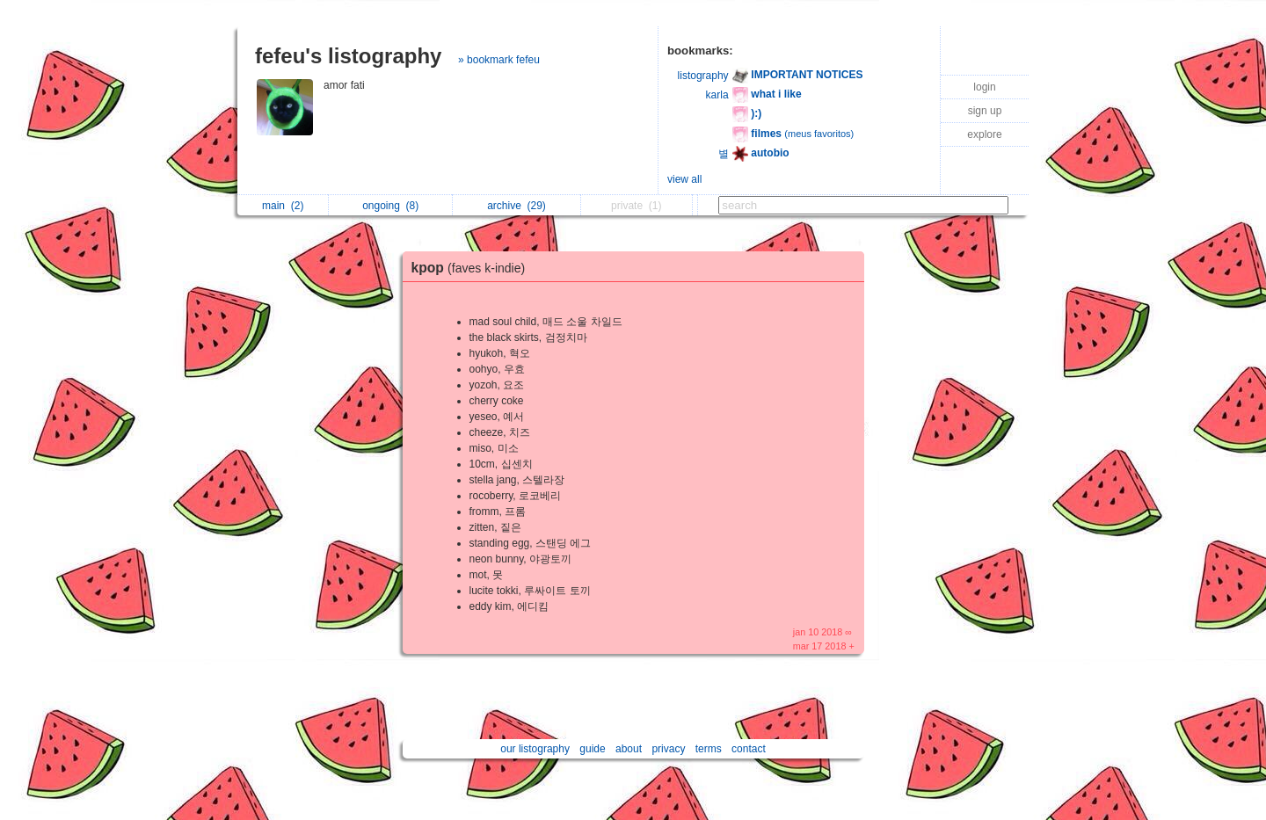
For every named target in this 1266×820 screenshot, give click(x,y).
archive (516, 206)
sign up (985, 111)
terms (708, 749)
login (984, 87)
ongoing (390, 206)
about (628, 749)
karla (717, 95)
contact (748, 749)
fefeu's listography (348, 56)
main (282, 206)
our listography (535, 749)
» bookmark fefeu (499, 60)
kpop (473, 267)
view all (684, 179)
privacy (668, 749)
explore (984, 134)
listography (703, 75)
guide (592, 749)
